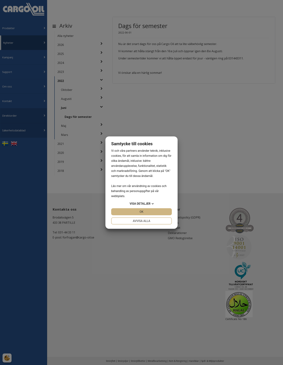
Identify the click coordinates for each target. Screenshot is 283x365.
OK (141, 211)
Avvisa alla (141, 221)
